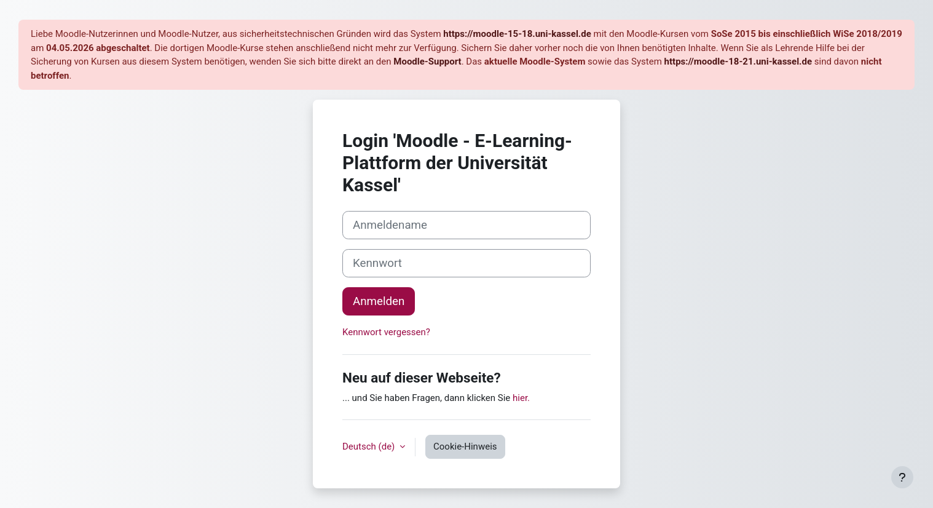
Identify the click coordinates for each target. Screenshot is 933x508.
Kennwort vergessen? (386, 332)
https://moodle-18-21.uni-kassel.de (738, 61)
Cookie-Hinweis (465, 446)
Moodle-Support (427, 61)
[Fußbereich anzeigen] (902, 477)
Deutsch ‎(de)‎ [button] (369, 446)
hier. (521, 397)
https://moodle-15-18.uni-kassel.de (517, 33)
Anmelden (378, 301)
